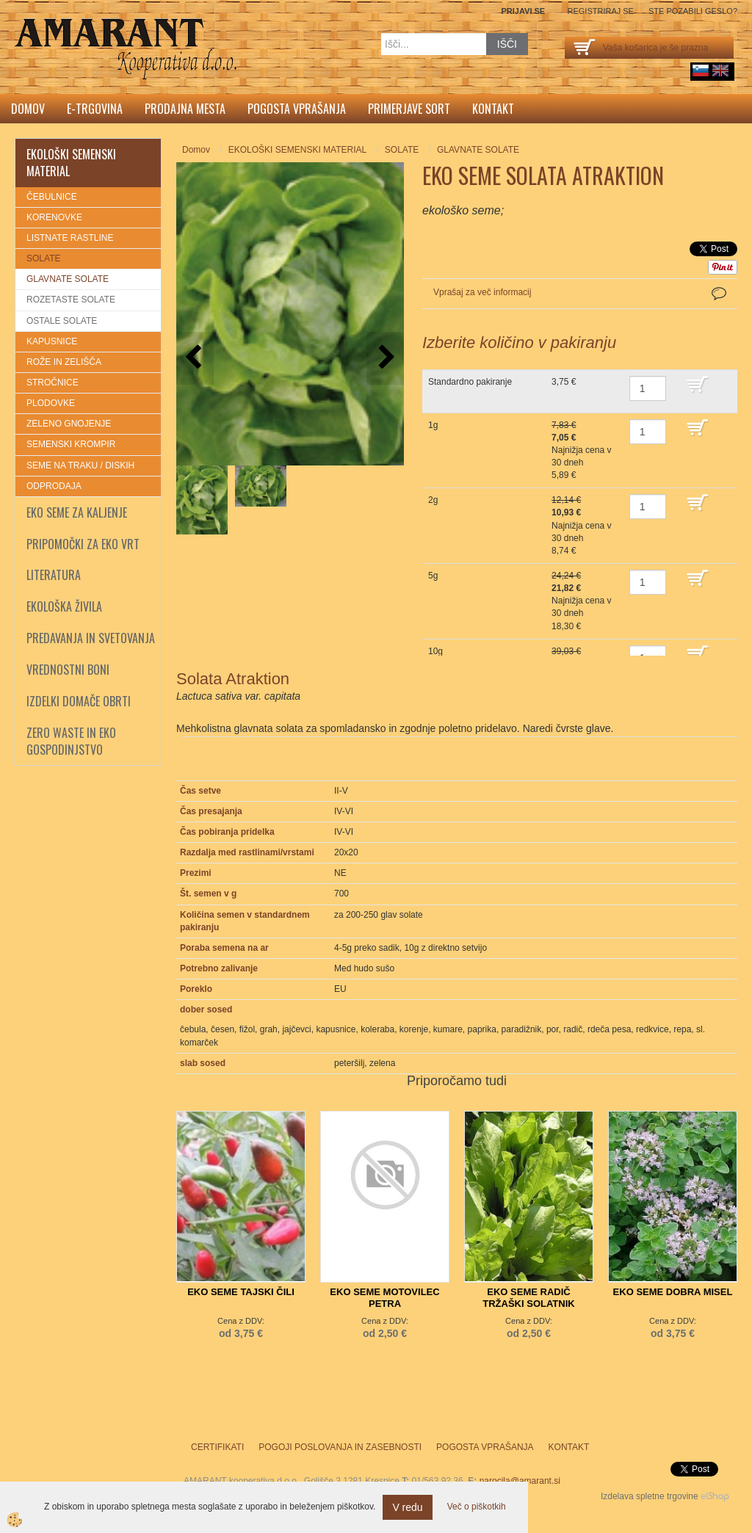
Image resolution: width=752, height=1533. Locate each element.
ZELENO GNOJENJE (68, 423)
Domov (28, 108)
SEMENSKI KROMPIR (70, 444)
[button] (385, 358)
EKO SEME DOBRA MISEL (673, 1291)
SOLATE (43, 258)
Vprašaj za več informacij (482, 292)
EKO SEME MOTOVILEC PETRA (384, 1297)
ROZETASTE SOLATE (70, 299)
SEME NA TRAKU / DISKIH (80, 465)
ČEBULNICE (51, 197)
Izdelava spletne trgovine (649, 1496)
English (720, 70)
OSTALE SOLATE (61, 321)
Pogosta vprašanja (296, 108)
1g (433, 425)
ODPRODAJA (54, 486)
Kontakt (493, 108)
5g (433, 575)
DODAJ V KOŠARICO (708, 391)
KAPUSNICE (51, 341)
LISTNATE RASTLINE (69, 238)
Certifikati (217, 1447)
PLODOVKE (50, 403)
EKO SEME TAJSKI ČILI (240, 1291)
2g (433, 500)
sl (701, 70)
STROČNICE (52, 382)
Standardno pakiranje (470, 382)
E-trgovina (95, 108)
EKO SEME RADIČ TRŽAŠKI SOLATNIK (528, 1297)
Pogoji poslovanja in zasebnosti (340, 1447)
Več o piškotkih (476, 1506)
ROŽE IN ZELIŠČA (63, 362)
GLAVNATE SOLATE (67, 279)
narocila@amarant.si (520, 1481)
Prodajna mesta (185, 108)
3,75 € (564, 382)
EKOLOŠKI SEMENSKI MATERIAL (297, 150)
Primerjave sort (409, 108)
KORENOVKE (54, 217)
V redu (407, 1507)
